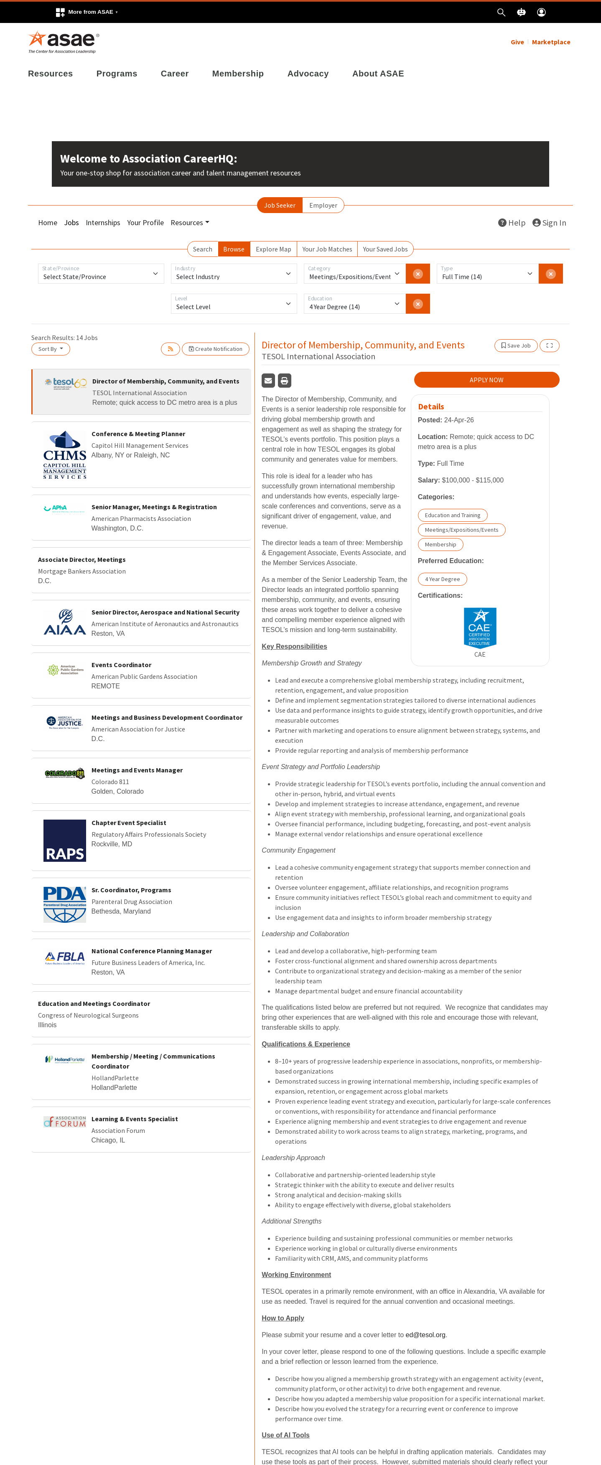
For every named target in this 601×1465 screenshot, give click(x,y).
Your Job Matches (327, 249)
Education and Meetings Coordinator (94, 1003)
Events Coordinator (121, 664)
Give (517, 42)
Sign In (549, 222)
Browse (233, 249)
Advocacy (308, 73)
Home (47, 222)
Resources (50, 73)
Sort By (48, 349)
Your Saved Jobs (385, 249)
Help (512, 222)
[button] (86, 12)
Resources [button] (187, 222)
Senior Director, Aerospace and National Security (165, 612)
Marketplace (551, 42)
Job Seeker (279, 205)
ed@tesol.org (426, 1334)
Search (202, 249)
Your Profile (145, 222)
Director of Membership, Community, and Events (165, 381)
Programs (117, 73)
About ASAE (378, 73)
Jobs (71, 222)
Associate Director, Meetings (82, 559)
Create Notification (215, 349)
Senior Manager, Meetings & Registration (154, 507)
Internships (103, 222)
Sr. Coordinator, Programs (131, 890)
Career (175, 73)
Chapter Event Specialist (129, 822)
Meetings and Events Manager (137, 770)
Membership (238, 73)
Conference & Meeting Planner (138, 433)
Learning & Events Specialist (135, 1119)
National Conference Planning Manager (152, 951)
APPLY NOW (487, 380)
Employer (323, 205)
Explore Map (273, 249)
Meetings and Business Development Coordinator (167, 717)
